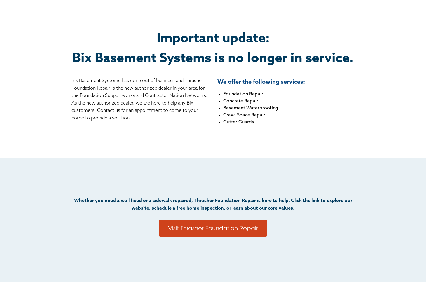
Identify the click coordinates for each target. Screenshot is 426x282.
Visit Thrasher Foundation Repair (213, 228)
